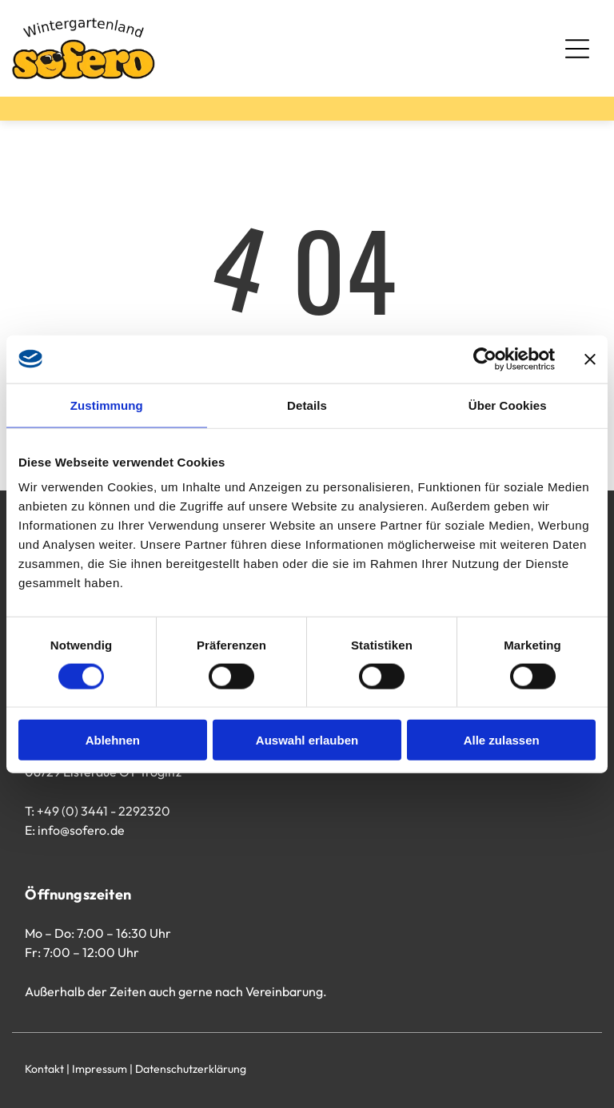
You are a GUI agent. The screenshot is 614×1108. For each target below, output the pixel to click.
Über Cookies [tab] (507, 404)
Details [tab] (307, 404)
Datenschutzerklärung (190, 1069)
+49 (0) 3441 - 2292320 (103, 811)
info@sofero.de (81, 830)
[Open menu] (577, 49)
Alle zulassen (502, 740)
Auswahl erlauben (307, 740)
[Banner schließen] (590, 358)
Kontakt (44, 1069)
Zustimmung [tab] (106, 404)
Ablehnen (113, 740)
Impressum (99, 1069)
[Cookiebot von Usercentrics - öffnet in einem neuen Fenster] (485, 359)
